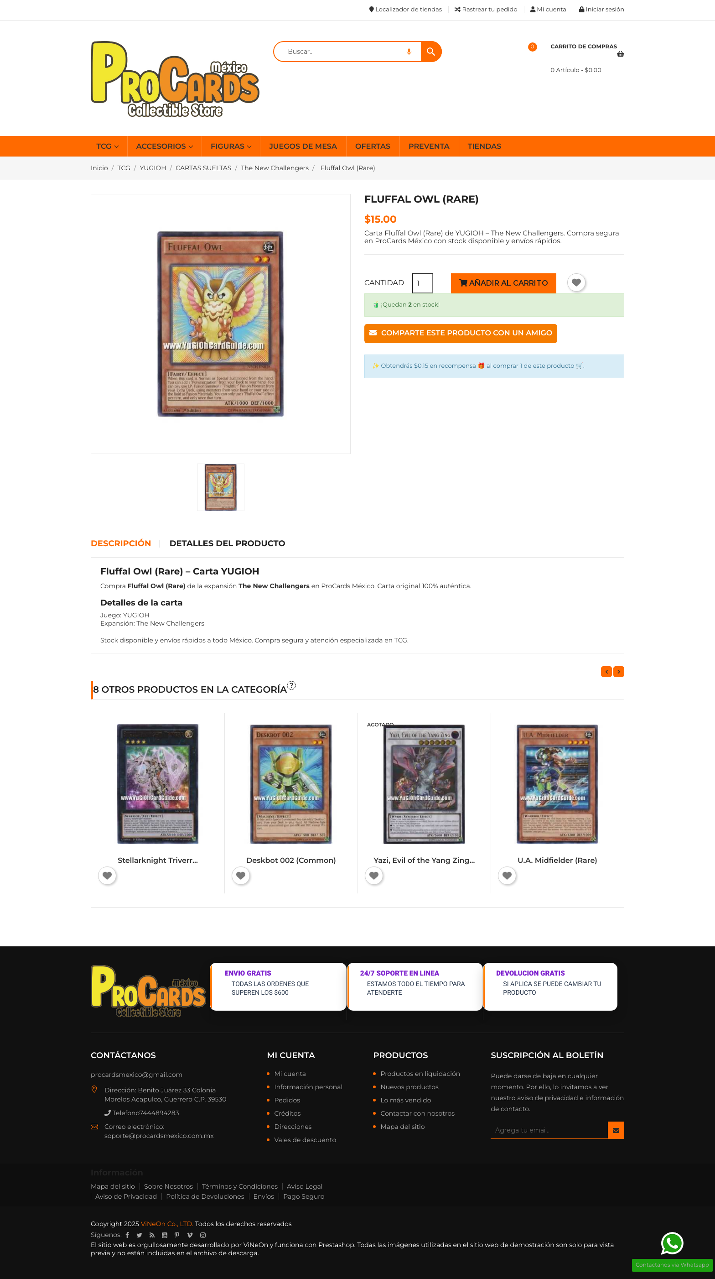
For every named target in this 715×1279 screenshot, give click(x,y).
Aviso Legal (305, 1186)
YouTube (164, 1235)
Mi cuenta (291, 1055)
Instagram (203, 1235)
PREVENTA (429, 146)
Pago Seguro (303, 1196)
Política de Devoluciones (205, 1196)
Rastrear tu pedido (486, 9)
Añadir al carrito (503, 283)
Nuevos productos (409, 1087)
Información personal (308, 1087)
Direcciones (292, 1127)
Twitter (139, 1235)
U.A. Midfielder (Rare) (557, 860)
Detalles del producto (227, 544)
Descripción (121, 544)
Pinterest (177, 1235)
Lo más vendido (405, 1100)
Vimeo (190, 1235)
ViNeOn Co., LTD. (167, 1224)
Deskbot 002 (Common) (291, 860)
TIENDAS (485, 146)
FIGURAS (228, 146)
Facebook (127, 1235)
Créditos (287, 1113)
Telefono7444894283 (141, 1113)
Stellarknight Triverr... (158, 860)
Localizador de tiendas (405, 9)
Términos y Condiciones (240, 1186)
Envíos (264, 1196)
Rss (152, 1235)
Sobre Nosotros (168, 1186)
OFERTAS (372, 146)
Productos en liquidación (420, 1074)
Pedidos (287, 1100)
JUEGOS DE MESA (303, 146)
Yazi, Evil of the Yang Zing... (424, 860)
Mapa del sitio (402, 1127)
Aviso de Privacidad (126, 1196)
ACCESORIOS (162, 146)
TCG (105, 146)
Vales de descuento (305, 1140)
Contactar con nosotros (417, 1113)
